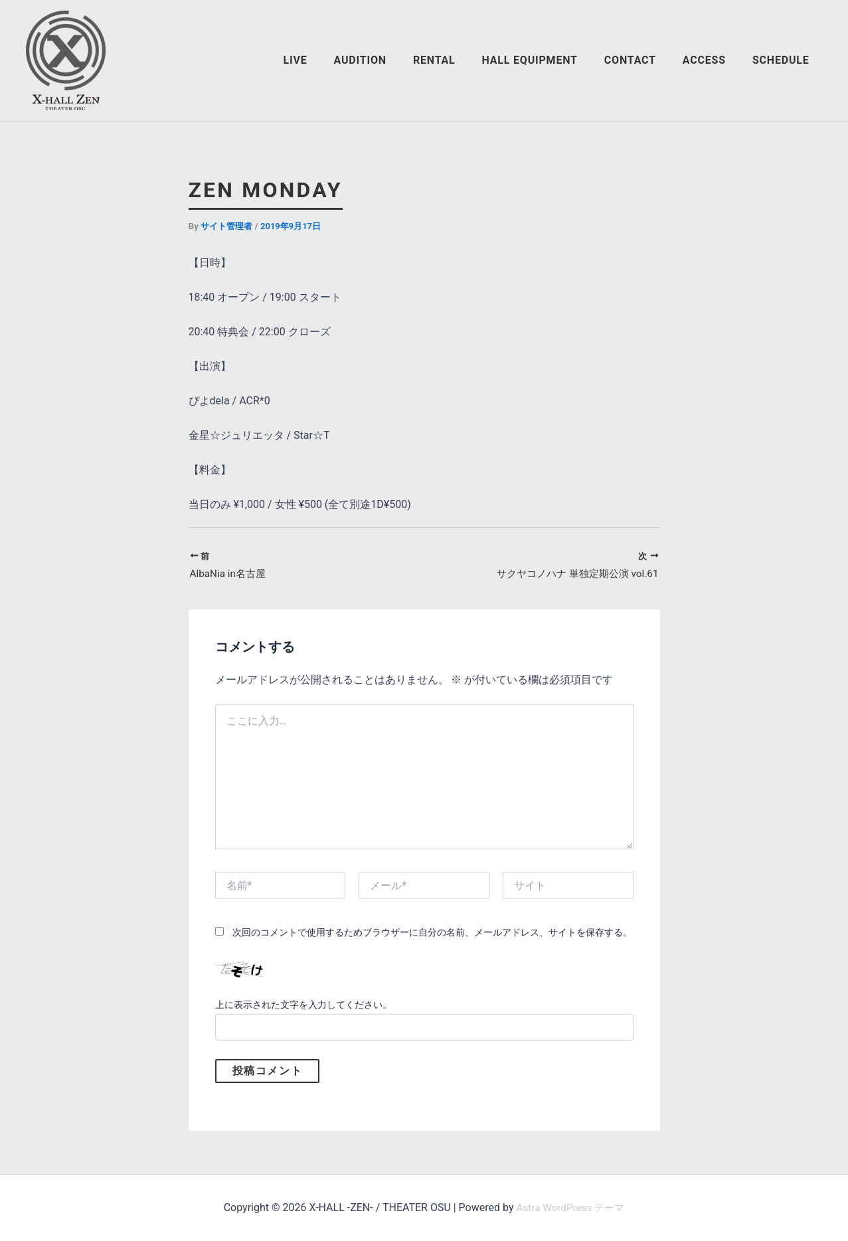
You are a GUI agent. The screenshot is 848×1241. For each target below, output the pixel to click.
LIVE (330, 60)
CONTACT (643, 60)
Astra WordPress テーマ (570, 1207)
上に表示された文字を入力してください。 (303, 1006)
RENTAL (458, 60)
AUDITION (389, 60)
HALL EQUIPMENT (548, 60)
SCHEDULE (783, 60)
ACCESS (712, 60)
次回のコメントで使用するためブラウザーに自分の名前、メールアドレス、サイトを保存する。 (432, 933)
